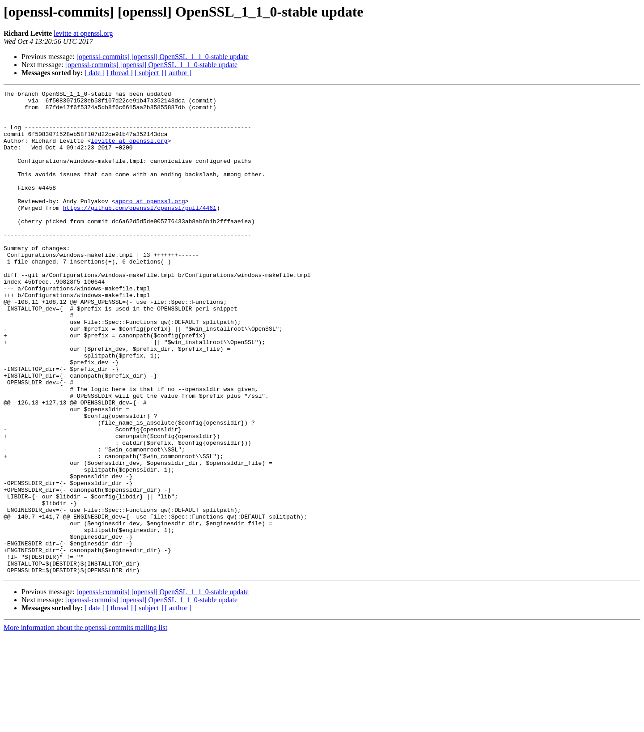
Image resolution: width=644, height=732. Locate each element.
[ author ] (178, 73)
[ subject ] (149, 73)
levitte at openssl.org (83, 33)
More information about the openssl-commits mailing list (85, 724)
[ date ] (95, 73)
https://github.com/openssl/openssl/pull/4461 (139, 232)
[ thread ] (119, 73)
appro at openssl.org (150, 224)
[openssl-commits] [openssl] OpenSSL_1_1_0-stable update (162, 56)
